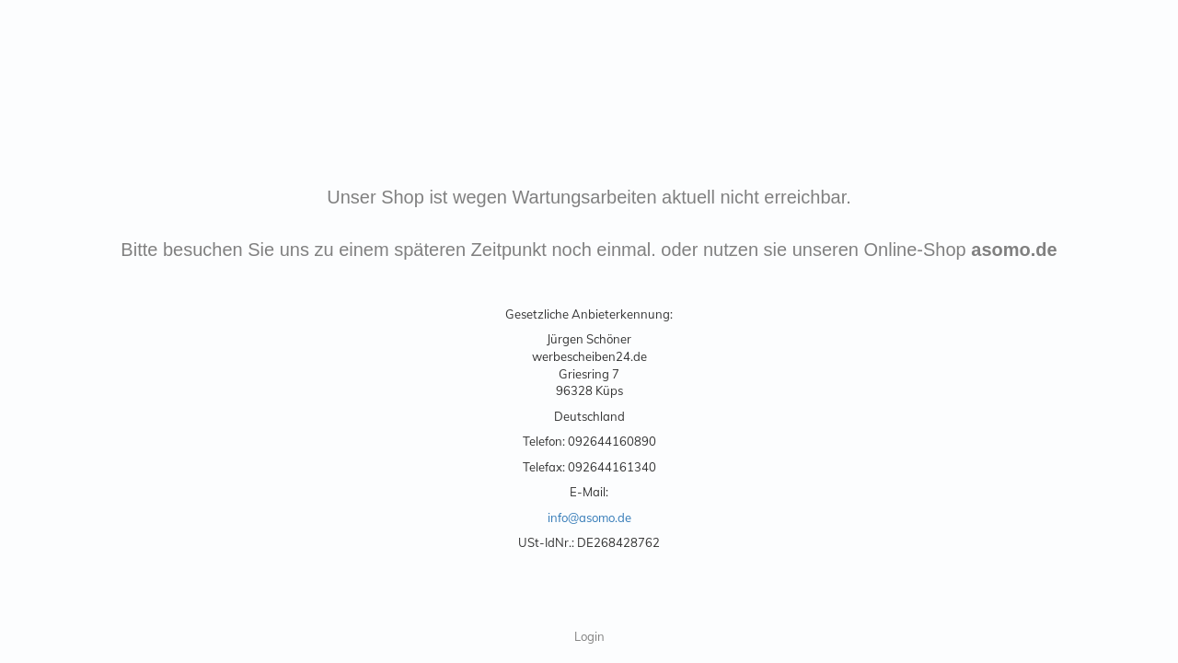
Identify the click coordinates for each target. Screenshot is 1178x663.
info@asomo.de (589, 517)
